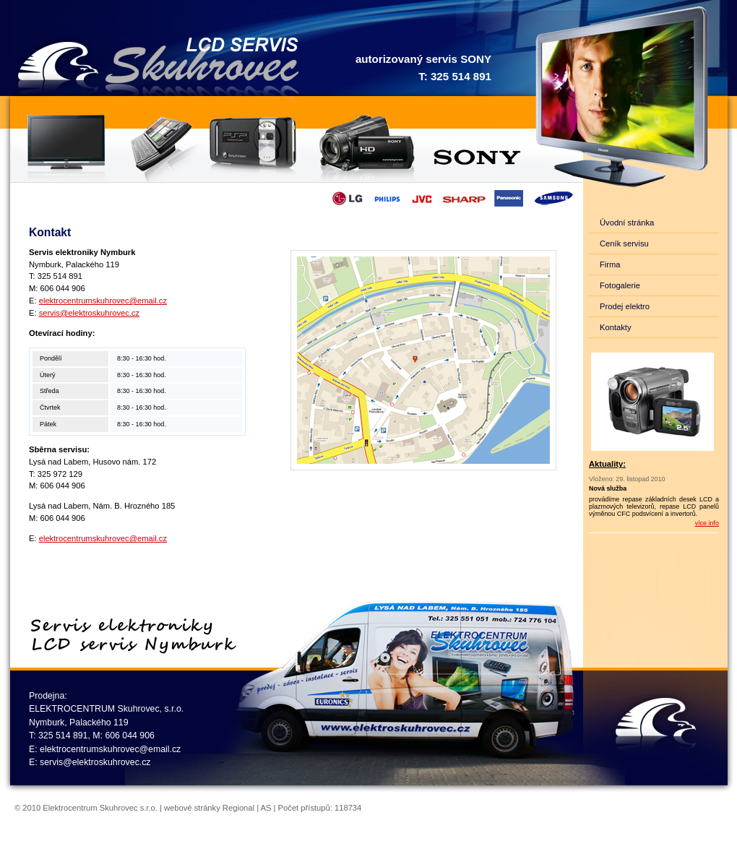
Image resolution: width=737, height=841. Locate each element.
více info (707, 523)
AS (266, 807)
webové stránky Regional (209, 807)
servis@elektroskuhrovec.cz (89, 313)
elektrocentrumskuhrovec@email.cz (103, 300)
